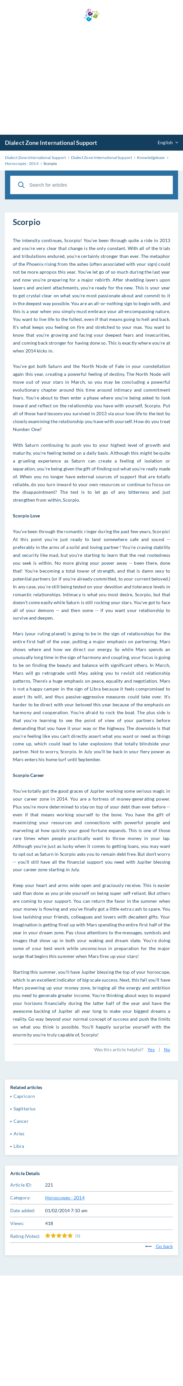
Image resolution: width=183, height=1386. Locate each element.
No (167, 1049)
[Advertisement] (91, 78)
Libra (18, 1146)
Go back (159, 1246)
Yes (150, 1049)
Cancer (21, 1121)
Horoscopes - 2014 (65, 1197)
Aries (19, 1133)
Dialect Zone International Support (51, 142)
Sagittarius (24, 1108)
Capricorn (24, 1096)
